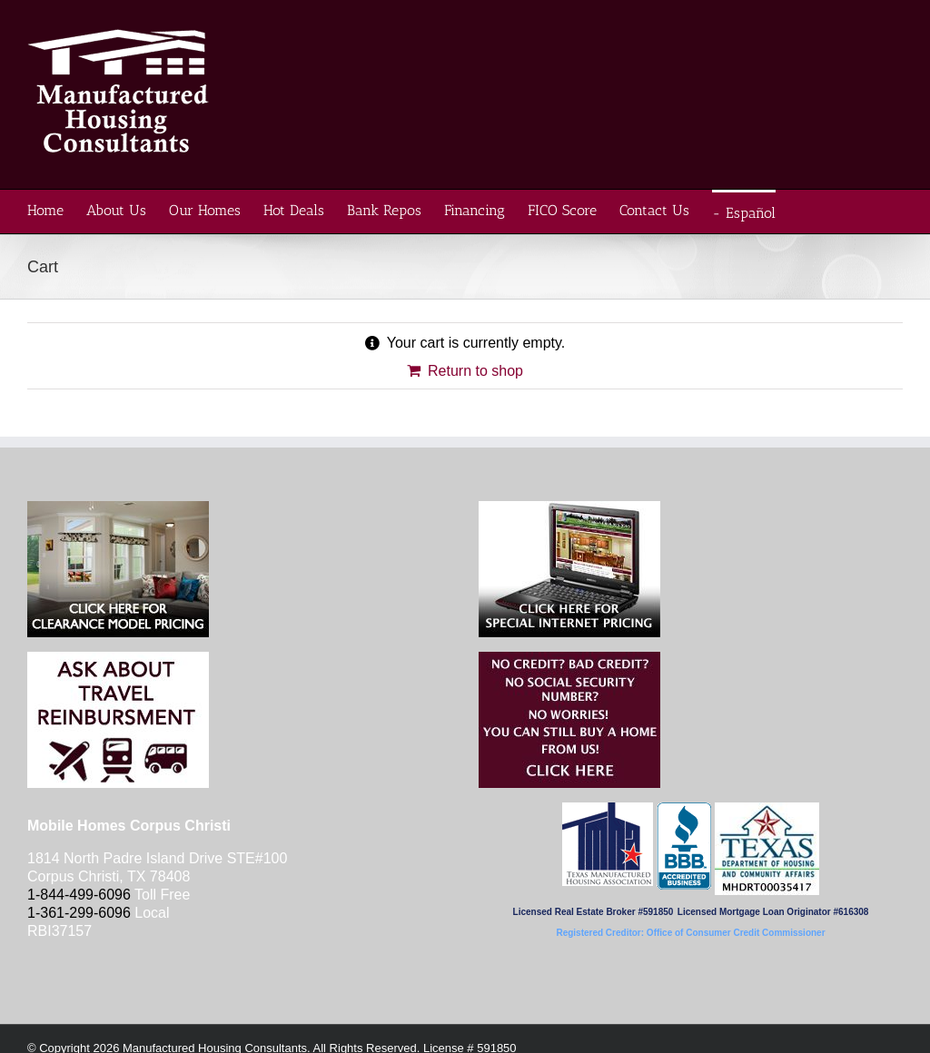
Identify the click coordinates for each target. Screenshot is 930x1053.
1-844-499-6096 (79, 894)
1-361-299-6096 (79, 912)
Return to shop (475, 371)
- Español (744, 212)
